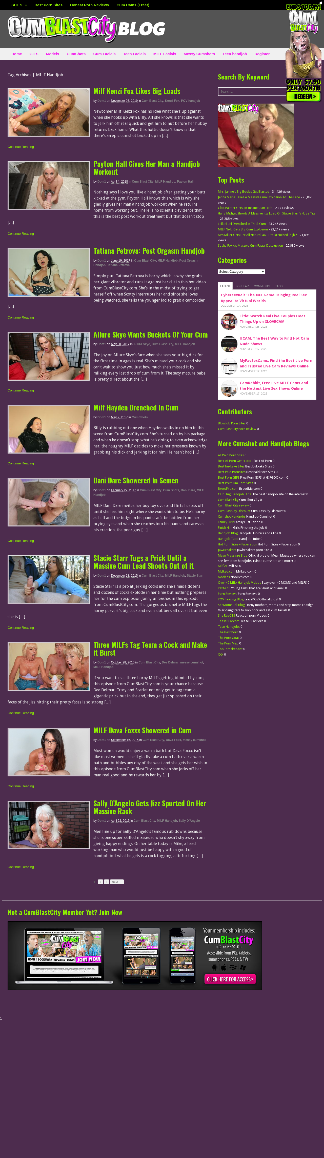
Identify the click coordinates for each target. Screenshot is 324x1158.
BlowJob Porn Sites (232, 423)
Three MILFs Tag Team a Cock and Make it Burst (150, 648)
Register (262, 54)
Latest (225, 286)
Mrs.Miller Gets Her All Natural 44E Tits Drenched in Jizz (257, 235)
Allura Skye (141, 344)
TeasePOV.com (228, 621)
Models (52, 54)
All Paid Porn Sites (231, 455)
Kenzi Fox (172, 101)
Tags (278, 286)
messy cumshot (191, 662)
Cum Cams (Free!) (132, 5)
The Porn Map (228, 643)
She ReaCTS (226, 615)
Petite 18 (224, 588)
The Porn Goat (228, 638)
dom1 (101, 101)
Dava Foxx (173, 740)
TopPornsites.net (230, 649)
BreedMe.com (228, 488)
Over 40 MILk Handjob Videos (239, 582)
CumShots (76, 54)
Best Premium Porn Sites (235, 483)
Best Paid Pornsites (232, 472)
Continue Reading (21, 147)
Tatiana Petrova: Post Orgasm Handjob (149, 250)
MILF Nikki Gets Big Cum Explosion (243, 229)
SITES (16, 5)
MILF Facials (164, 54)
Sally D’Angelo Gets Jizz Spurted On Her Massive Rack (149, 807)
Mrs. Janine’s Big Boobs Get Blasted (243, 191)
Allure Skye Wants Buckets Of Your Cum (150, 334)
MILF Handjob (165, 181)
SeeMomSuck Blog (231, 605)
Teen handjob (234, 54)
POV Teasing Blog (231, 599)
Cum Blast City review (233, 505)
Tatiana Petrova (118, 265)
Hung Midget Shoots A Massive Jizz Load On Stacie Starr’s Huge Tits (266, 213)
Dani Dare (188, 490)
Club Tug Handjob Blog (235, 494)
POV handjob (190, 101)
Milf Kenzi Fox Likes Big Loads (136, 91)
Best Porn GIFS (228, 477)
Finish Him (225, 527)
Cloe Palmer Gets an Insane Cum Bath (245, 208)
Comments (262, 286)
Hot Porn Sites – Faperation (237, 544)
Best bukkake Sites (231, 466)
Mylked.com (226, 571)
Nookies (224, 577)
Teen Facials (134, 54)
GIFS (34, 54)
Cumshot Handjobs (232, 516)
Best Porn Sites (48, 5)
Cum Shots (140, 417)
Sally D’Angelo (189, 820)
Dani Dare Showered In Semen (135, 480)
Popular (242, 286)
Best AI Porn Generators (235, 461)
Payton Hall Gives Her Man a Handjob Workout (146, 168)
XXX (220, 654)
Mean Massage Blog (233, 555)
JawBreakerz (227, 550)
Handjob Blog (228, 533)
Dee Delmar (170, 662)
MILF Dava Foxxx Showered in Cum (142, 730)
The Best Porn (228, 632)
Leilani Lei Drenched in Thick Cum (242, 224)
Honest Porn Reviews (89, 5)
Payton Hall (185, 181)
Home (16, 54)
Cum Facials (104, 54)
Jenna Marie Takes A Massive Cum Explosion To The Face (259, 197)
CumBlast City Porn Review (237, 429)
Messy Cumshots (199, 54)
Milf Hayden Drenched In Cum (135, 407)
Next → (117, 882)
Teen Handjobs (229, 627)
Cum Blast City (152, 101)
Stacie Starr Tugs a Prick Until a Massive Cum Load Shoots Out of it (143, 562)
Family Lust (226, 522)
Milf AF (223, 566)
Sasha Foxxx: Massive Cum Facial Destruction (250, 245)
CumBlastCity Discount (234, 511)
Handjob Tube (228, 539)
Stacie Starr (195, 575)
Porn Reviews (227, 594)
